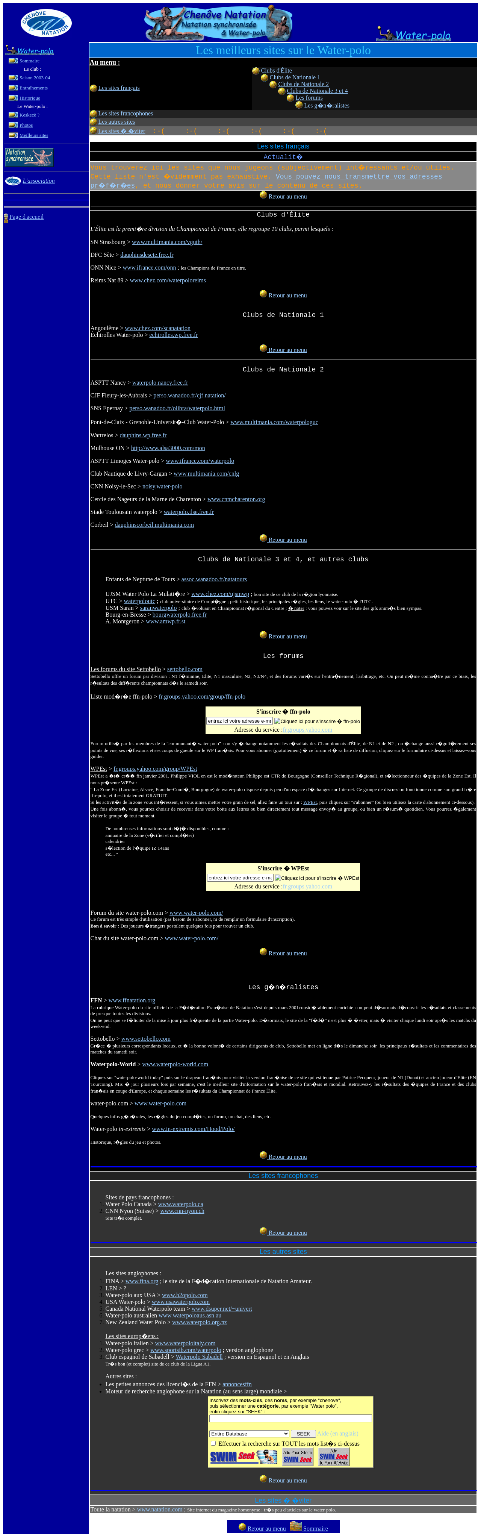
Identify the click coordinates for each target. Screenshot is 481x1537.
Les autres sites (116, 121)
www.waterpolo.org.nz (199, 1322)
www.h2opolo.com (185, 1295)
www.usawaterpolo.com (181, 1302)
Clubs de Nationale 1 (294, 77)
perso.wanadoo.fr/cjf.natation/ (189, 395)
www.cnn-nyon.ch (182, 1211)
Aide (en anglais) (337, 1433)
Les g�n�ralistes (326, 105)
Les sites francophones (125, 113)
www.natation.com (160, 1509)
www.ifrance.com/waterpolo (200, 461)
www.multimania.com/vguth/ (167, 242)
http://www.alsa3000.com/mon (168, 448)
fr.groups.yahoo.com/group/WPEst (155, 768)
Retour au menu (283, 196)
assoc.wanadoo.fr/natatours (214, 579)
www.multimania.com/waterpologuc (274, 422)
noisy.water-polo (162, 486)
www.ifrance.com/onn (149, 267)
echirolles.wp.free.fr (173, 335)
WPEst (310, 802)
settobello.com (185, 669)
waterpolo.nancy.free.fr (160, 382)
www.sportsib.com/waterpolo (185, 1350)
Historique (30, 98)
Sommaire (29, 61)
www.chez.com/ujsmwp (220, 594)
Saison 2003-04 (35, 77)
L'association (39, 180)
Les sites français (119, 88)
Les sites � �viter (121, 131)
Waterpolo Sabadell (198, 1357)
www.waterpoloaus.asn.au (190, 1315)
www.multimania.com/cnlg (206, 473)
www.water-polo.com (160, 1103)
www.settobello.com (145, 1038)
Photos (26, 125)
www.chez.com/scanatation (158, 328)
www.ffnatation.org (132, 1000)
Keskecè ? (29, 115)
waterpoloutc (140, 601)
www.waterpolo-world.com (175, 1064)
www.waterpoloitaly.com (185, 1343)
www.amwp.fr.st (165, 621)
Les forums (308, 97)
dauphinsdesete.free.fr (146, 255)
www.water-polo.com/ (196, 912)
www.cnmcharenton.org (236, 499)
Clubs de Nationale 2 (303, 84)
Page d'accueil (26, 217)
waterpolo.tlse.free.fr (189, 512)
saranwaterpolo (158, 608)
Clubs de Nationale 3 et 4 (317, 91)
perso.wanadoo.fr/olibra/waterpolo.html (177, 408)
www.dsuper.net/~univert (222, 1308)
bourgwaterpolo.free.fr (180, 614)
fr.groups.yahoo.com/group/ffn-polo (202, 696)
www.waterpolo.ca (180, 1204)
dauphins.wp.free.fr (142, 435)
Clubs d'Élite (276, 70)
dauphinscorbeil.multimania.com (154, 524)
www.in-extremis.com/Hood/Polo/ (193, 1129)
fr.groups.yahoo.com (307, 729)
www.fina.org (142, 1281)
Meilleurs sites (34, 135)
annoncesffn (237, 1384)
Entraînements (34, 88)
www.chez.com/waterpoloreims (168, 280)
